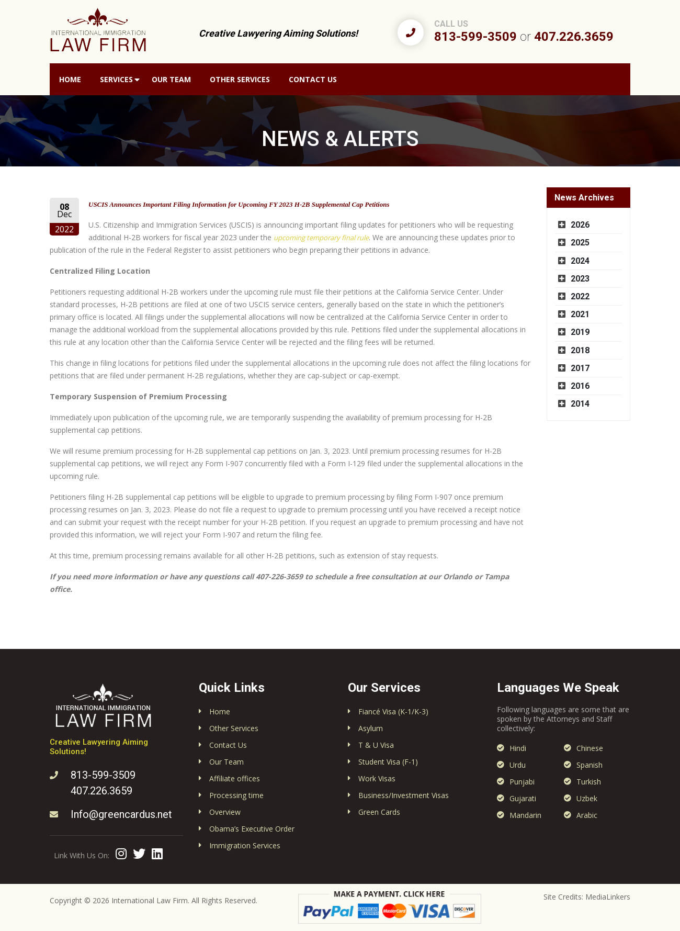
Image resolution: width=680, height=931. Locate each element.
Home (70, 79)
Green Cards (379, 812)
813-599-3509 (475, 36)
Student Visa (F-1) (388, 762)
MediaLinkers (607, 897)
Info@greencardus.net (121, 814)
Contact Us (313, 79)
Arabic (586, 815)
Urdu (517, 765)
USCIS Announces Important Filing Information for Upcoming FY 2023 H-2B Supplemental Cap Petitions (239, 204)
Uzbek (586, 798)
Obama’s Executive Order (251, 829)
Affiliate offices (234, 778)
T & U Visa (376, 745)
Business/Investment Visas (403, 795)
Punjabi (522, 782)
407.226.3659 (574, 36)
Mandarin (525, 815)
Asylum (370, 728)
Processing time (236, 795)
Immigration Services (244, 845)
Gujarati (522, 798)
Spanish (589, 765)
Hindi (517, 748)
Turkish (588, 782)
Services (116, 79)
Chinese (589, 748)
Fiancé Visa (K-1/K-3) (393, 711)
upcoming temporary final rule (321, 237)
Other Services (240, 79)
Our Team (171, 79)
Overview (225, 812)
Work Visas (376, 778)
